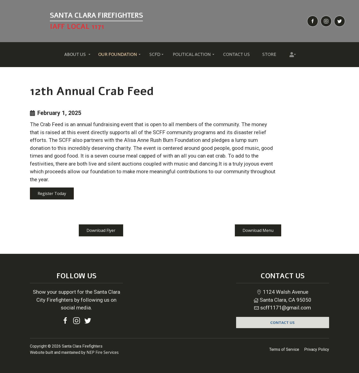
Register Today (52, 193)
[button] (75, 55)
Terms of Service (284, 349)
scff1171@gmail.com (285, 308)
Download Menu (258, 230)
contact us (282, 322)
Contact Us (236, 54)
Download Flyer (101, 230)
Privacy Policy (316, 349)
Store (269, 54)
